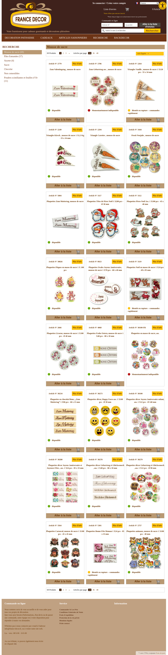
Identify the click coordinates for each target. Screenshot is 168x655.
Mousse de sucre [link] (14, 52)
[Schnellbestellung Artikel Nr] (112, 25)
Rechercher (152, 30)
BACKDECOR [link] (121, 37)
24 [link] (90, 53)
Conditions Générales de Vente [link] (71, 612)
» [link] (69, 53)
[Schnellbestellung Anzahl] (131, 25)
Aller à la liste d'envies (149, 25)
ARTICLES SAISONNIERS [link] (73, 37)
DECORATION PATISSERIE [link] (19, 37)
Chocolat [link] (8, 69)
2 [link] (63, 53)
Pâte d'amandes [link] (13, 56)
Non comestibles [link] (12, 73)
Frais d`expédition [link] (66, 615)
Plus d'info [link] (77, 64)
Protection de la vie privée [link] (69, 618)
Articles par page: (80, 53)
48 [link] (97, 53)
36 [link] (93, 53)
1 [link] (60, 53)
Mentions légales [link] (65, 621)
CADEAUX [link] (46, 37)
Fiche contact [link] (64, 623)
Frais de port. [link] (161, 653)
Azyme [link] (9, 60)
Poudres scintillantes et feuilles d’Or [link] (21, 79)
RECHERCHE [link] (100, 37)
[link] (163, 5)
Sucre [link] (6, 65)
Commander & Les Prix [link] (68, 610)
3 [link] (65, 53)
